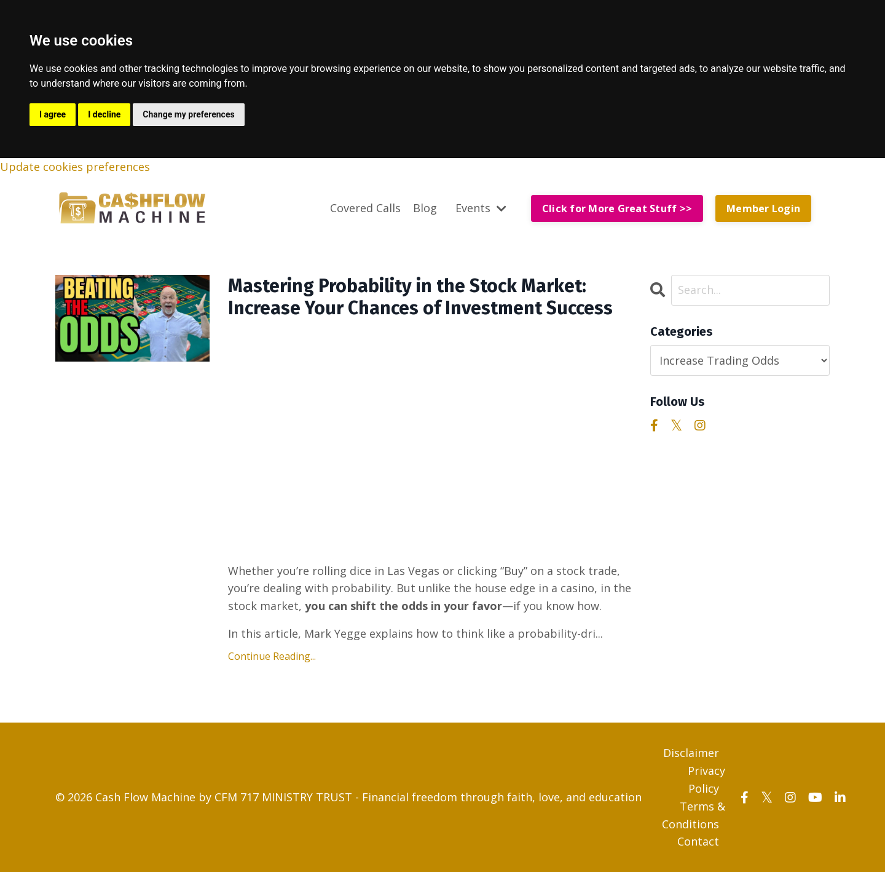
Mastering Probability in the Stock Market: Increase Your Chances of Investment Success (420, 297)
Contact (698, 841)
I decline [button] (104, 114)
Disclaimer (691, 752)
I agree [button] (52, 114)
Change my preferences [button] (188, 114)
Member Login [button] (763, 208)
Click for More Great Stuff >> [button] (617, 208)
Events (480, 207)
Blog (425, 207)
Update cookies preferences (75, 166)
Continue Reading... (272, 656)
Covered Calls (365, 207)
